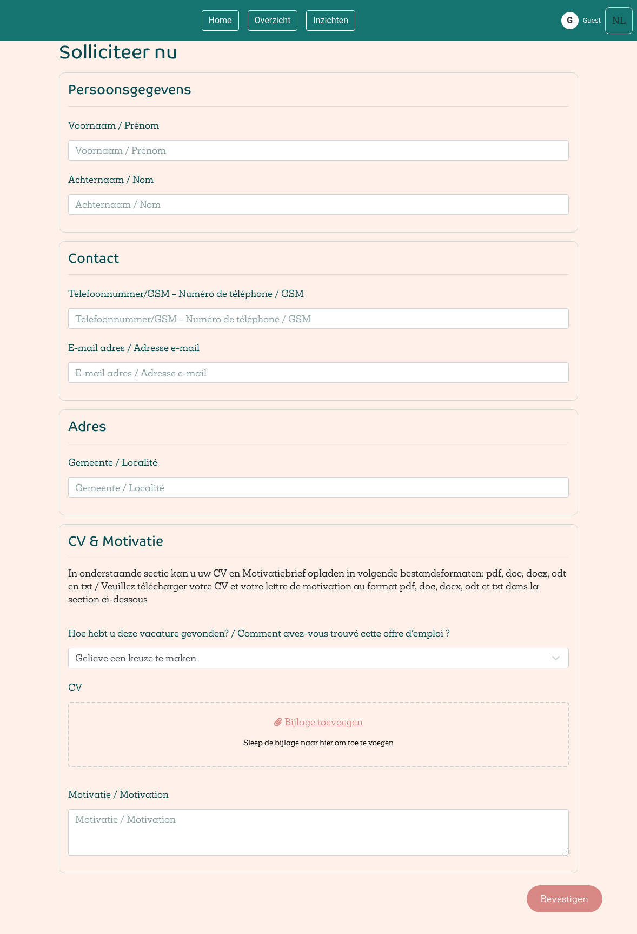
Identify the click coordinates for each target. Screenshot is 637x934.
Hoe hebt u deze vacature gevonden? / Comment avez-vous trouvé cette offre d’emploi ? (259, 633)
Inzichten (330, 20)
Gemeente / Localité (112, 462)
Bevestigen (564, 898)
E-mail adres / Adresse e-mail (134, 347)
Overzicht (273, 20)
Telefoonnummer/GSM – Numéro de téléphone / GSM (186, 293)
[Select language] (619, 20)
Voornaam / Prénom (113, 125)
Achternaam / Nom (111, 179)
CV (75, 687)
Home (220, 20)
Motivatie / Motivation (118, 794)
